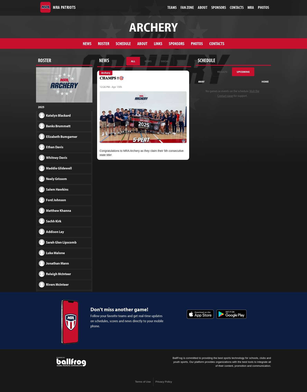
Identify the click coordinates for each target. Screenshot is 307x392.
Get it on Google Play (231, 314)
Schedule (123, 43)
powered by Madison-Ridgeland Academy (71, 362)
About (142, 43)
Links (158, 43)
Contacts (216, 43)
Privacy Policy (163, 381)
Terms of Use (143, 381)
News (87, 43)
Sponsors (176, 43)
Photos (197, 43)
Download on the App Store (200, 314)
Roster (103, 43)
